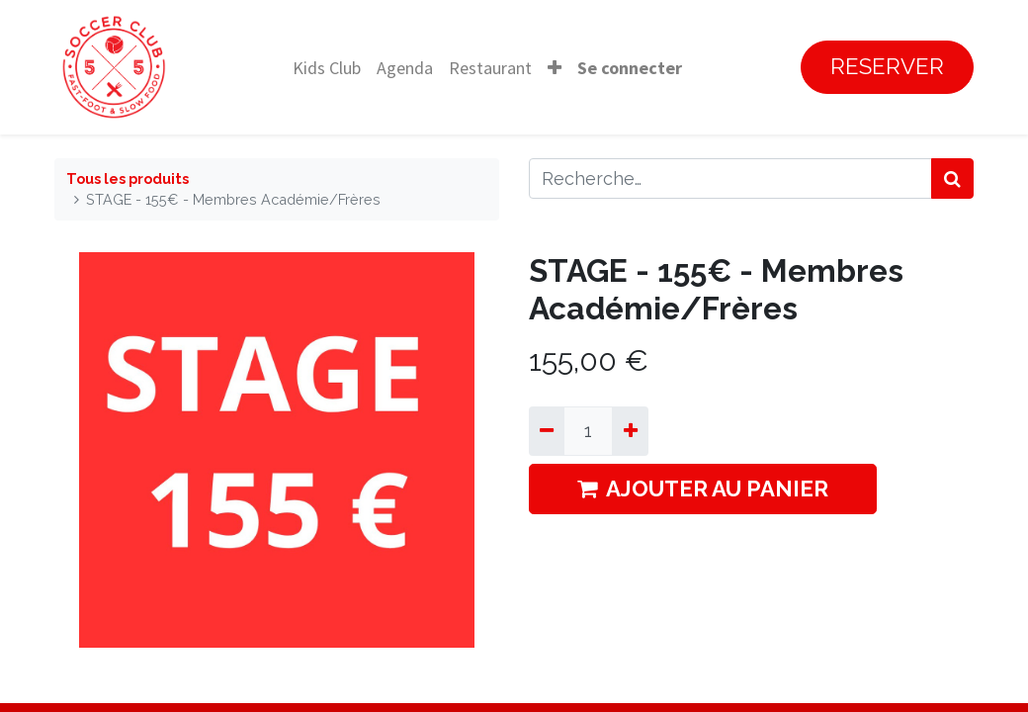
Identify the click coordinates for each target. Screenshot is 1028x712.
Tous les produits (127, 178)
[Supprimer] (546, 430)
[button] (554, 67)
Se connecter (629, 67)
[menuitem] (327, 67)
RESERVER (887, 66)
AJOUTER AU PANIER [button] (702, 488)
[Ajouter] (629, 430)
